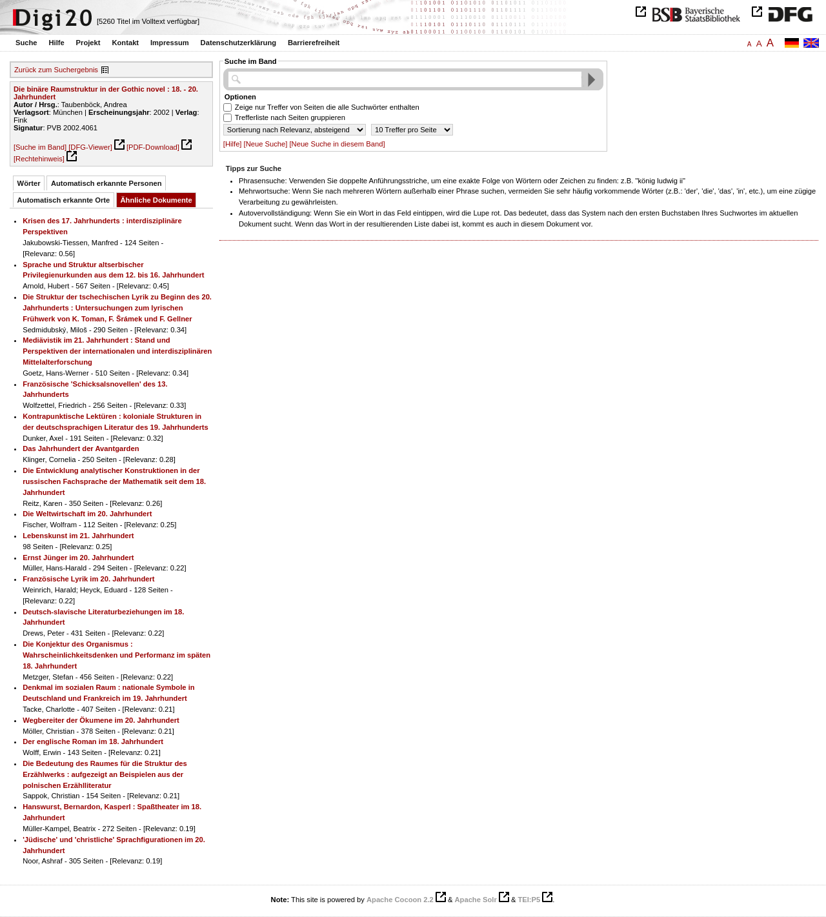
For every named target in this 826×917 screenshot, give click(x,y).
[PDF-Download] (152, 147)
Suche (26, 42)
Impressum (169, 42)
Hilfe (56, 42)
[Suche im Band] (40, 147)
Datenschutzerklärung (239, 42)
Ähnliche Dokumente (156, 200)
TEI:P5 (529, 899)
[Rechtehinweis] (39, 159)
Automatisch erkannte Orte (63, 200)
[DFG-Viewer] (90, 147)
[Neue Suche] (266, 144)
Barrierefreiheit (313, 42)
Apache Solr (476, 899)
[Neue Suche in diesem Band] (337, 144)
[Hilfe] (232, 144)
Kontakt (125, 42)
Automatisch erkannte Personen (106, 183)
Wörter (29, 183)
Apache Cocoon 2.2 (400, 899)
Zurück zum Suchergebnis (56, 70)
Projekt (88, 42)
